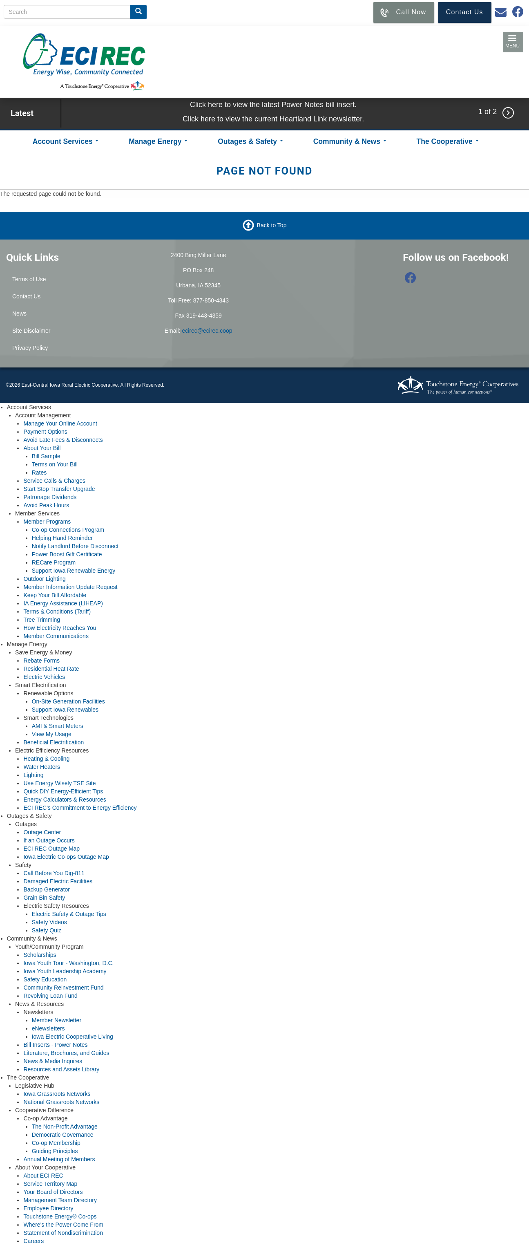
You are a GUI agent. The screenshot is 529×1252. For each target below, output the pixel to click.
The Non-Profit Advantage (65, 1126)
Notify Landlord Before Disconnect (75, 546)
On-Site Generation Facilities (68, 701)
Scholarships (39, 955)
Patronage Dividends (49, 497)
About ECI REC (43, 1175)
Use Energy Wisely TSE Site (59, 783)
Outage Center (42, 832)
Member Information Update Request (70, 587)
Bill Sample (46, 456)
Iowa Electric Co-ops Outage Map (66, 856)
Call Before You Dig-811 (53, 873)
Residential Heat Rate (51, 668)
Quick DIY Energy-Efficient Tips (63, 791)
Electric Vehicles (44, 677)
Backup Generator (46, 889)
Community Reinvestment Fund (63, 987)
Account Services (66, 141)
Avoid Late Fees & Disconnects (63, 440)
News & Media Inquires (52, 1061)
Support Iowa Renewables (65, 709)
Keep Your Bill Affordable (54, 595)
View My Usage (51, 734)
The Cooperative (448, 141)
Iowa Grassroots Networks (56, 1094)
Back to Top (272, 225)
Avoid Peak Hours (46, 505)
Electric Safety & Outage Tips (69, 914)
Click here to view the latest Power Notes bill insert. (273, 105)
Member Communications (56, 636)
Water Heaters (41, 767)
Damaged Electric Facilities (57, 881)
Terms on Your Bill (55, 464)
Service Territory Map (50, 1183)
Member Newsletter (56, 1020)
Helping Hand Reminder (62, 538)
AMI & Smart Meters (57, 726)
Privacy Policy (30, 348)
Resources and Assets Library (61, 1069)
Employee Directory (48, 1208)
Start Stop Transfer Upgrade (59, 489)
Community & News (349, 141)
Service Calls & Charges (54, 480)
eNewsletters (48, 1028)
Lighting (33, 775)
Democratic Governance (63, 1134)
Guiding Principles (55, 1151)
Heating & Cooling (46, 758)
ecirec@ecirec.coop (207, 330)
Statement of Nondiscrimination (63, 1233)
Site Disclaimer (31, 330)
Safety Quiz (46, 930)
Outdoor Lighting (44, 579)
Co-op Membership (56, 1143)
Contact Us (26, 296)
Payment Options (45, 431)
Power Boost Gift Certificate (67, 554)
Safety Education (45, 979)
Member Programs (47, 521)
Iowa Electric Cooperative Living (72, 1036)
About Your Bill (41, 448)
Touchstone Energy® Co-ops (59, 1216)
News (19, 313)
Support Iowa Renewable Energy (74, 570)
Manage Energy (158, 141)
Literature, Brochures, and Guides (66, 1053)
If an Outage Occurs (48, 840)
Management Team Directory (59, 1200)
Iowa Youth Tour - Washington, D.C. (68, 963)
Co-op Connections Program (68, 529)
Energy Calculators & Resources (64, 799)
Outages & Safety (250, 141)
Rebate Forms (41, 660)
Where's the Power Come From (63, 1224)
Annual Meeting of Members (59, 1159)
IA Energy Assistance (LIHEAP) (63, 603)
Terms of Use (29, 279)
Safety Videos (49, 922)
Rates (39, 472)
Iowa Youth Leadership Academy (64, 971)
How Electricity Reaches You (59, 628)
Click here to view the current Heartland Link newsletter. (273, 119)
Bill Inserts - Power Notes (55, 1044)
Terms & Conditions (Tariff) (57, 611)
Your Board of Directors (53, 1192)
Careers (33, 1241)
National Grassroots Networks (61, 1102)
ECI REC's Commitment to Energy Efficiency (79, 807)
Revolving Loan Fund (50, 995)
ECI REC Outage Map (51, 848)
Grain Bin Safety (44, 897)
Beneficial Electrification (53, 742)
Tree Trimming (41, 619)
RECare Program (54, 562)
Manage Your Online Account (60, 423)
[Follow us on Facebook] (410, 280)
